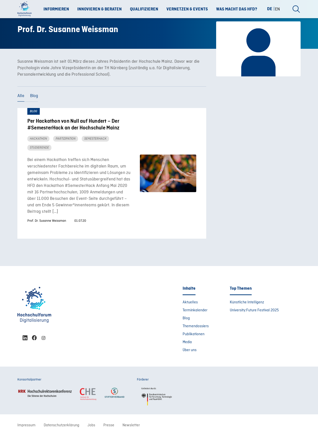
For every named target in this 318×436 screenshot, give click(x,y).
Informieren (56, 9)
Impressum (26, 425)
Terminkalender (195, 310)
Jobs (91, 425)
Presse (108, 425)
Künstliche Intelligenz (247, 302)
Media (187, 342)
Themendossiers (196, 326)
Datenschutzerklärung (61, 425)
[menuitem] (271, 9)
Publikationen (193, 334)
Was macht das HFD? (236, 9)
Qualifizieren (144, 9)
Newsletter (131, 425)
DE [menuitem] (269, 8)
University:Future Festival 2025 (254, 310)
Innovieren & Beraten (99, 9)
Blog (34, 96)
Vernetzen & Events (187, 9)
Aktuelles (190, 302)
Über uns (190, 350)
